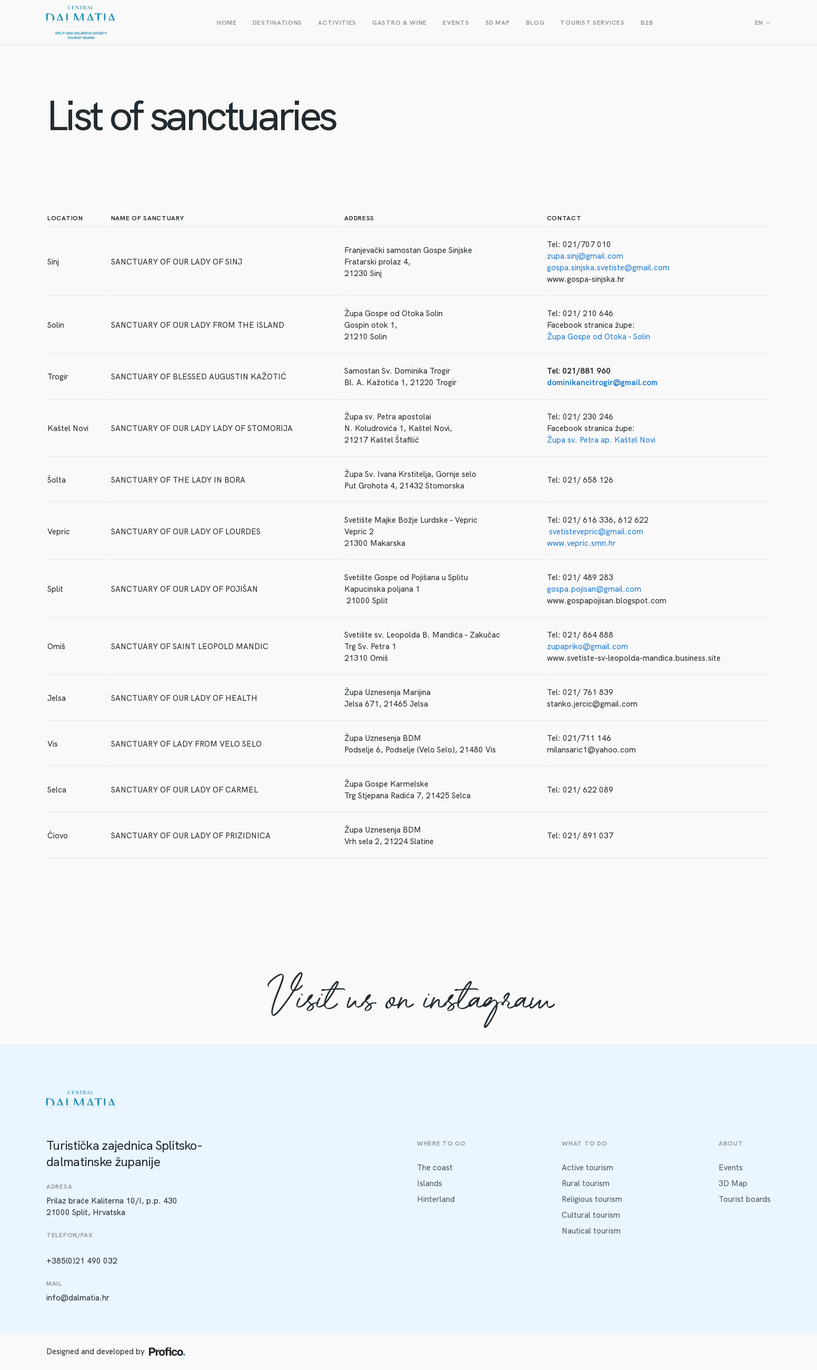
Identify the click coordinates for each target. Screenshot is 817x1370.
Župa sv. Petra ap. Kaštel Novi (601, 440)
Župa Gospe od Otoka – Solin (598, 336)
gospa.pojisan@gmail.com (594, 589)
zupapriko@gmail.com (587, 646)
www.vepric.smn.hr (581, 543)
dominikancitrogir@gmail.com (602, 382)
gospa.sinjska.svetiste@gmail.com (608, 267)
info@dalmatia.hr (77, 1298)
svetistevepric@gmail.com (596, 531)
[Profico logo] (167, 1351)
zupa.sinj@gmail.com (585, 256)
